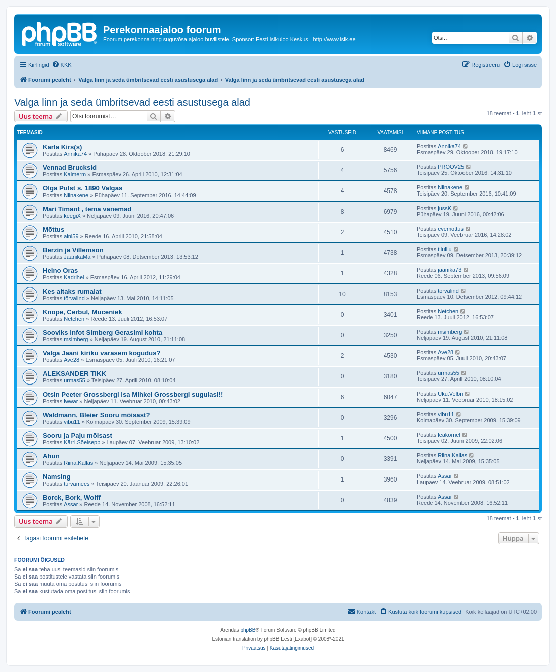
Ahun (51, 456)
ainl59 (71, 236)
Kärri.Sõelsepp (82, 442)
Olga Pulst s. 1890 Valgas (82, 188)
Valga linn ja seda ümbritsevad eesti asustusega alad (132, 102)
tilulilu (445, 249)
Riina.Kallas (78, 463)
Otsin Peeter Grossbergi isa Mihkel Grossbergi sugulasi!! (133, 394)
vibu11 (72, 422)
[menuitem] (62, 65)
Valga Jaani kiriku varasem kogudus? (102, 353)
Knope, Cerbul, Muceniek (82, 312)
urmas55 (74, 380)
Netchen (74, 319)
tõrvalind (74, 298)
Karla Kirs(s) (62, 147)
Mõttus (53, 229)
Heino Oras (60, 270)
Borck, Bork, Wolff (72, 497)
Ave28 (71, 360)
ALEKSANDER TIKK (74, 373)
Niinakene (76, 195)
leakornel (449, 435)
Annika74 (75, 154)
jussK (444, 208)
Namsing (57, 477)
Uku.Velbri (450, 394)
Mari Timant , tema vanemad (87, 209)
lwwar (71, 401)
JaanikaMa (77, 257)
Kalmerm (75, 174)
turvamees (76, 484)
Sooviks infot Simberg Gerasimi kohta (102, 332)
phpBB (247, 630)
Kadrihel (74, 277)
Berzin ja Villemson (73, 250)
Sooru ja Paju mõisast (77, 435)
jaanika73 (449, 270)
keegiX (72, 216)
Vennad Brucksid (70, 167)
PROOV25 (451, 167)
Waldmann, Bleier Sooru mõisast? (96, 415)
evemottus (451, 229)
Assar (445, 476)
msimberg (76, 339)
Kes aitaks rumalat (72, 291)
